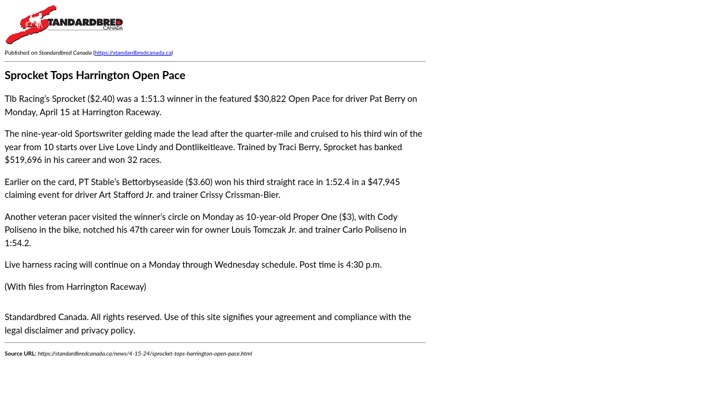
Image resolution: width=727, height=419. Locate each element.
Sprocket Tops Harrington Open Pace (95, 74)
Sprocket (340, 146)
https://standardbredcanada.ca (133, 52)
